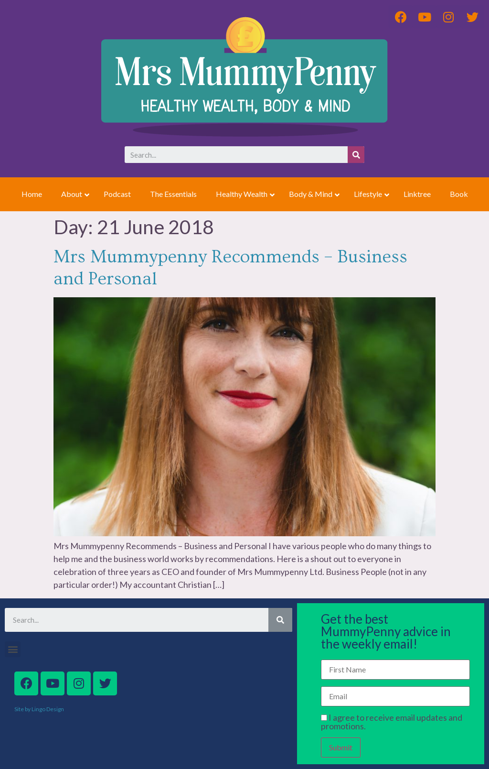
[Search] (356, 154)
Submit (340, 747)
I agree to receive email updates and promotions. (391, 721)
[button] (13, 649)
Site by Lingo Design (39, 709)
